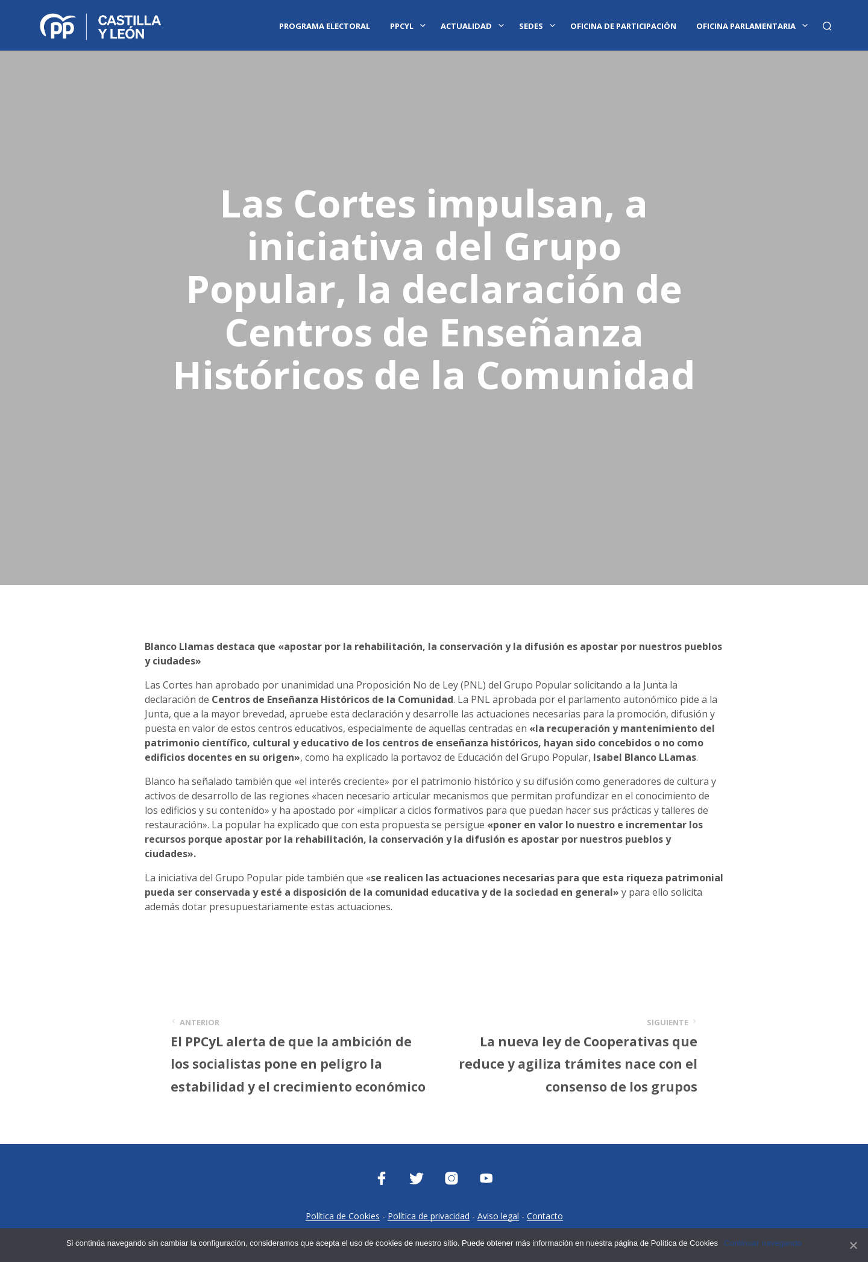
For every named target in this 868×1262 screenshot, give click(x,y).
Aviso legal (498, 1216)
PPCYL (402, 25)
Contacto (545, 1216)
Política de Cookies (343, 1216)
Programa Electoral (324, 25)
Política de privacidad (429, 1216)
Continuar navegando (763, 1243)
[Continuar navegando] (853, 1245)
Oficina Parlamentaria (746, 25)
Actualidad (466, 25)
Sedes (531, 25)
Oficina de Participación (623, 25)
